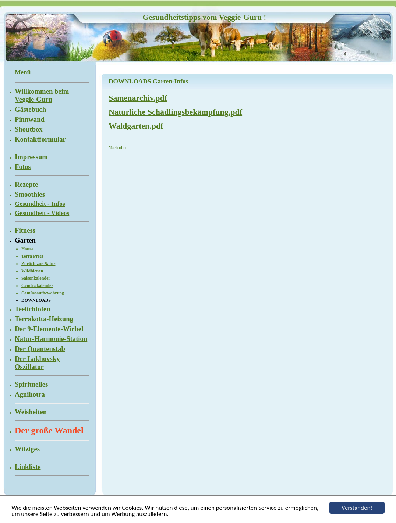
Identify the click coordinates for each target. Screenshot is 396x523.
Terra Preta (32, 256)
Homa (27, 248)
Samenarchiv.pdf (138, 98)
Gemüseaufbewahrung (42, 292)
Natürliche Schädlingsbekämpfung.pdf (175, 112)
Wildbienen (32, 270)
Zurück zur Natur (38, 263)
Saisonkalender (35, 278)
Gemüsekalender (37, 285)
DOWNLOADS (36, 300)
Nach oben (118, 147)
